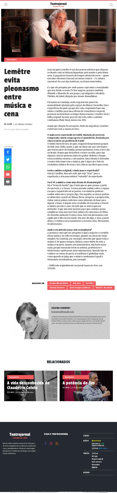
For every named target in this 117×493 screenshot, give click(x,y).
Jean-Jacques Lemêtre (80, 287)
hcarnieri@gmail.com (62, 312)
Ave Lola (77, 283)
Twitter (8, 159)
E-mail (8, 174)
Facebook (8, 152)
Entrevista (97, 462)
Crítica (100, 448)
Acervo (86, 472)
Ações (86, 441)
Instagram (51, 443)
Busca (111, 4)
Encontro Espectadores (98, 445)
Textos (86, 453)
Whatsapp (8, 167)
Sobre (86, 436)
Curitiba (89, 283)
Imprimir (8, 181)
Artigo (95, 456)
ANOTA (94, 468)
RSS (56, 443)
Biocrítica (96, 441)
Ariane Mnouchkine (59, 283)
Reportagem (97, 459)
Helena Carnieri (57, 287)
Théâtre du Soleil (104, 287)
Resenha (96, 465)
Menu (5, 4)
